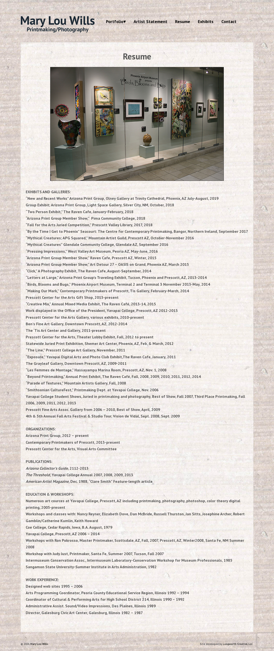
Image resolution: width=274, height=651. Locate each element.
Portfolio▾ (116, 21)
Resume (182, 21)
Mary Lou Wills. (39, 644)
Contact (228, 21)
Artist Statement (150, 21)
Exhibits (205, 21)
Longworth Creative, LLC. (238, 644)
